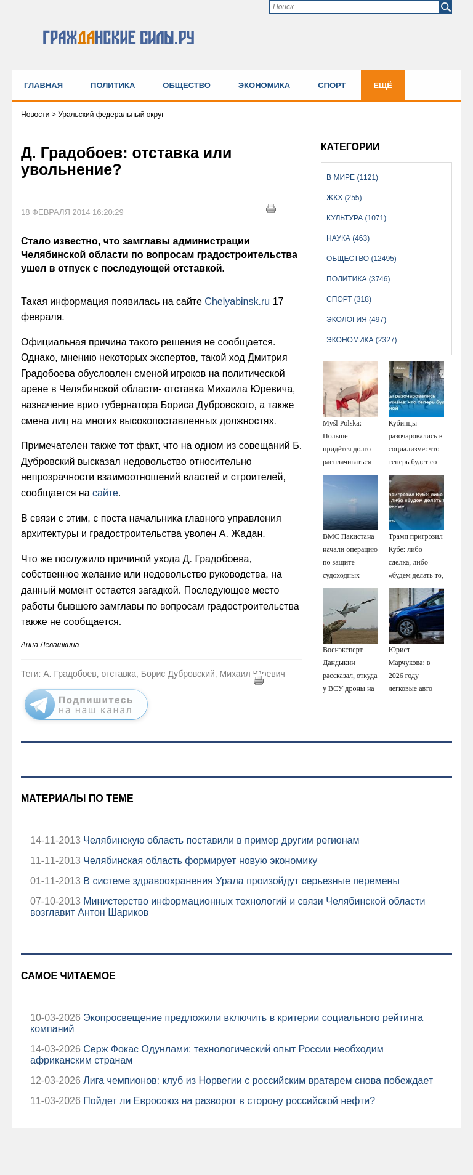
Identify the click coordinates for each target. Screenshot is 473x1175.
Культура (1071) (356, 218)
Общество (187, 85)
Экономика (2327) (361, 340)
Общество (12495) (361, 258)
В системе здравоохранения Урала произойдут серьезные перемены (240, 881)
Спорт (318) (348, 299)
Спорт (332, 85)
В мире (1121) (352, 177)
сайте (105, 493)
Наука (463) (348, 238)
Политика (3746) (358, 279)
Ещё (382, 85)
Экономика (264, 85)
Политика (113, 85)
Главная (43, 85)
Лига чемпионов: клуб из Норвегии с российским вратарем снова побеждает (257, 1080)
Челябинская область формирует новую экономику (199, 860)
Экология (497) (356, 319)
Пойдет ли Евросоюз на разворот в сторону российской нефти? (228, 1101)
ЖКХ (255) (344, 197)
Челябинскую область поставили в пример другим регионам (220, 840)
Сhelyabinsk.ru (238, 301)
